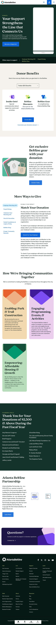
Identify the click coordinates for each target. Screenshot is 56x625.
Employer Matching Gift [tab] (10, 205)
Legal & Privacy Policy (43, 620)
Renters (17, 576)
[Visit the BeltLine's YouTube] (53, 560)
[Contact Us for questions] (11, 540)
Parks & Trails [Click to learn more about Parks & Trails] (5, 576)
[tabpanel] (37, 232)
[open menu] (53, 2)
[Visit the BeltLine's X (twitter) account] (41, 560)
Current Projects (46, 574)
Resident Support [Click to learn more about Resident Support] (20, 571)
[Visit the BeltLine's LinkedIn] (49, 560)
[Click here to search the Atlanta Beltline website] (38, 622)
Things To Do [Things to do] (5, 573)
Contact (31, 612)
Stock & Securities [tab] (9, 218)
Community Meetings (34, 576)
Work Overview (5, 596)
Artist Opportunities (6, 601)
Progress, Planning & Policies (47, 572)
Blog (30, 598)
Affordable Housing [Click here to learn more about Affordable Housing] (47, 577)
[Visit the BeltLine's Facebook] (38, 560)
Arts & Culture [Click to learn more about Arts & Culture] (5, 579)
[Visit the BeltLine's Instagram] (45, 560)
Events (3, 581)
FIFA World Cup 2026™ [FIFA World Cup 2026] (7, 584)
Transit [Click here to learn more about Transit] (44, 580)
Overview (18, 596)
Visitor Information (6, 571)
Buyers (17, 573)
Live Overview (19, 568)
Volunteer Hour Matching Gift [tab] (8, 213)
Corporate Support (33, 579)
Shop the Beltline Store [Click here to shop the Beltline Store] (34, 586)
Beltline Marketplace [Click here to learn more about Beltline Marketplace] (7, 606)
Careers (17, 609)
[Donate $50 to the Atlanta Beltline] (28, 119)
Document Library (33, 604)
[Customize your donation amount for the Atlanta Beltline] (28, 125)
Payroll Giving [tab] (7, 209)
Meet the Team (19, 604)
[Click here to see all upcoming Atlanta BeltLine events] (18, 622)
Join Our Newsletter (33, 609)
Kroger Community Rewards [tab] (9, 232)
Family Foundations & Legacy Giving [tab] (10, 223)
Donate (31, 571)
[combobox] (28, 86)
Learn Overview (46, 568)
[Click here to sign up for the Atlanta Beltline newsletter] (31, 622)
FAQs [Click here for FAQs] (30, 606)
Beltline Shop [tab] (7, 227)
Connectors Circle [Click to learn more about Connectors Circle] (33, 584)
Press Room (31, 601)
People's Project (19, 601)
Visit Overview (5, 568)
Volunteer (31, 573)
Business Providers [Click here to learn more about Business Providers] (6, 609)
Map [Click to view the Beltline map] (30, 596)
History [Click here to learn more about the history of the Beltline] (17, 598)
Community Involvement (34, 581)
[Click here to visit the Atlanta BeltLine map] (25, 622)
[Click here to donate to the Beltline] (49, 2)
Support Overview (33, 568)
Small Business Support (7, 604)
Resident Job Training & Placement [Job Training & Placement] (21, 579)
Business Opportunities (7, 598)
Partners (18, 606)
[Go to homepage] (8, 2)
